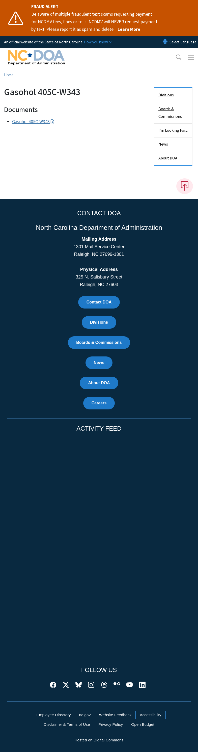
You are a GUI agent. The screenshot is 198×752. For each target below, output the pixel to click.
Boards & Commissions (170, 112)
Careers (99, 403)
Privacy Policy (110, 724)
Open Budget (142, 724)
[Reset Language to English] (165, 42)
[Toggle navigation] (191, 57)
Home (9, 75)
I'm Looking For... (173, 130)
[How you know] (97, 42)
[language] (182, 42)
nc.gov (85, 715)
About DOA (167, 158)
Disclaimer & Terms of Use (67, 724)
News (163, 144)
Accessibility (150, 715)
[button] (175, 57)
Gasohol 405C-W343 (33, 122)
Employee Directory (53, 715)
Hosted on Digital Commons (98, 740)
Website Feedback (115, 715)
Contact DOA (99, 302)
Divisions (166, 95)
